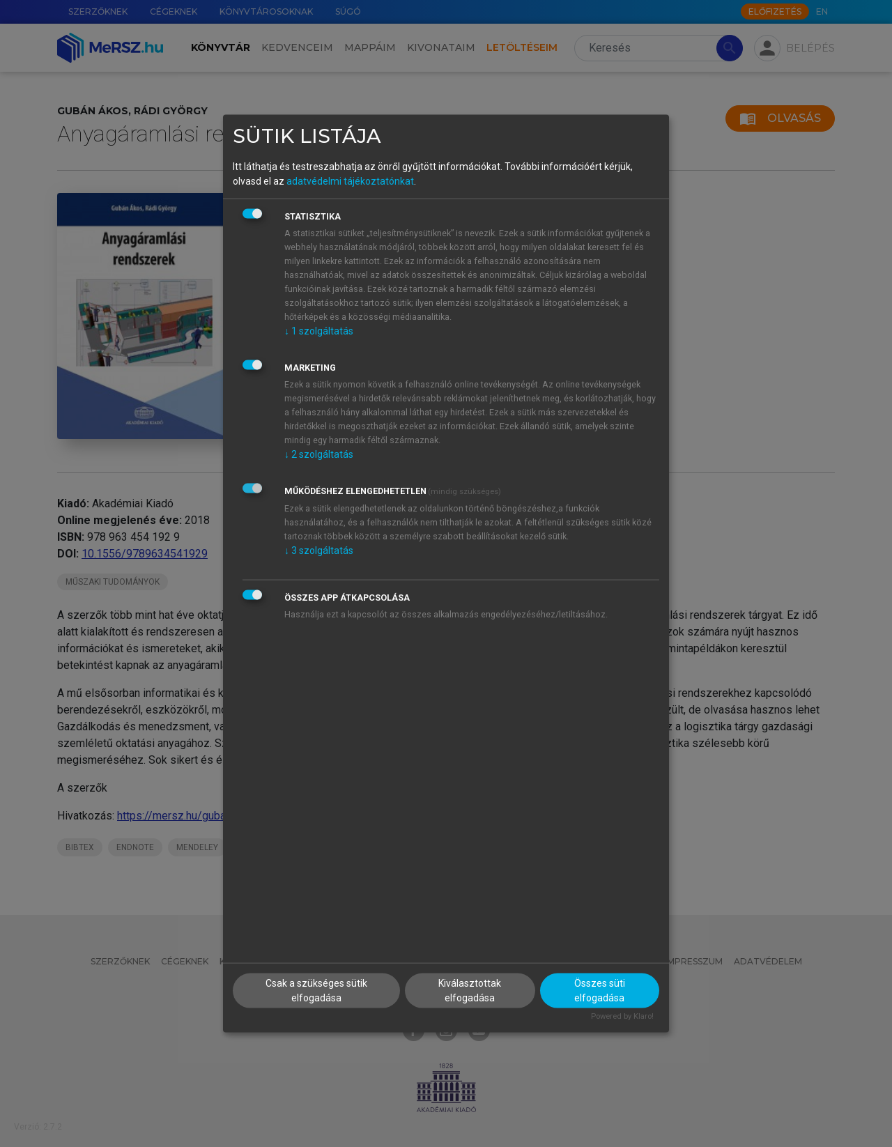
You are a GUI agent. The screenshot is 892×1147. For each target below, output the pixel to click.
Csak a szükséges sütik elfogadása (316, 990)
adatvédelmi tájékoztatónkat (350, 180)
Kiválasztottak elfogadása (469, 990)
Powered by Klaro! (622, 1016)
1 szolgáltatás (318, 330)
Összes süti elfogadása (599, 990)
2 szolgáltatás (318, 453)
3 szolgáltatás (318, 549)
